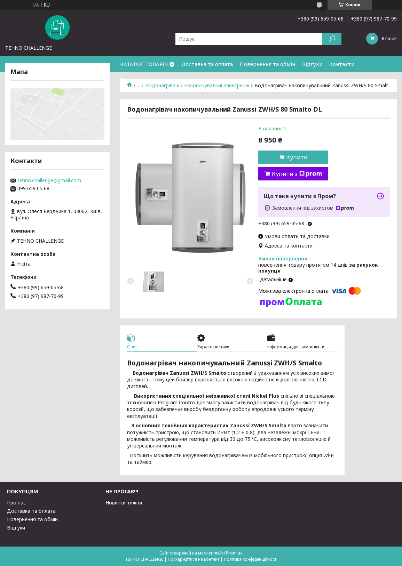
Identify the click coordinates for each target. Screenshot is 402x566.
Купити (297, 157)
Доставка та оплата (207, 63)
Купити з (297, 174)
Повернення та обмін (267, 63)
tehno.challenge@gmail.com (49, 180)
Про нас (16, 502)
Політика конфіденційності (250, 559)
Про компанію (139, 79)
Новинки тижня (123, 502)
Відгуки (312, 63)
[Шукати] (331, 39)
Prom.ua (234, 553)
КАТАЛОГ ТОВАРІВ (144, 63)
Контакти (341, 63)
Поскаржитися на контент (193, 559)
